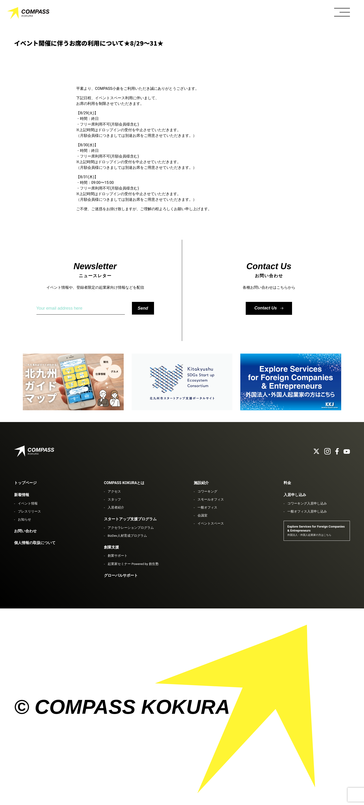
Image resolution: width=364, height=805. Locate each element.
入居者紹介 (116, 507)
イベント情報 (28, 503)
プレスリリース (29, 511)
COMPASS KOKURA (28, 14)
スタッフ (114, 499)
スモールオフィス (211, 499)
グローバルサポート (121, 575)
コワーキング (207, 491)
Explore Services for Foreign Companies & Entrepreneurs (316, 531)
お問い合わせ (25, 531)
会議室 (202, 515)
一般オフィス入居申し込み (307, 511)
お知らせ (24, 519)
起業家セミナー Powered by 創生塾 (133, 564)
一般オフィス (207, 507)
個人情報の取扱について (34, 543)
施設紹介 (201, 483)
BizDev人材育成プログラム (127, 535)
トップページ (25, 483)
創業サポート (117, 555)
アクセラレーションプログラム (131, 527)
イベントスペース (211, 523)
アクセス (114, 491)
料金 (287, 483)
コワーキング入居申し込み (307, 503)
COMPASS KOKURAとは (124, 483)
